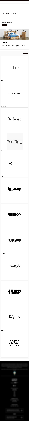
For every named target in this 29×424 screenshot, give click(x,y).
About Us (14, 399)
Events (14, 398)
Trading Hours (15, 408)
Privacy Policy (14, 393)
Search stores (25, 53)
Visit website (13, 13)
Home (14, 395)
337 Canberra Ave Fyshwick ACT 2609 (14, 404)
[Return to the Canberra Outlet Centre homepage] (14, 2)
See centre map (4, 25)
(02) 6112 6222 (14, 405)
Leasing (14, 400)
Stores (14, 396)
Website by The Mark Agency (14, 392)
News (14, 397)
